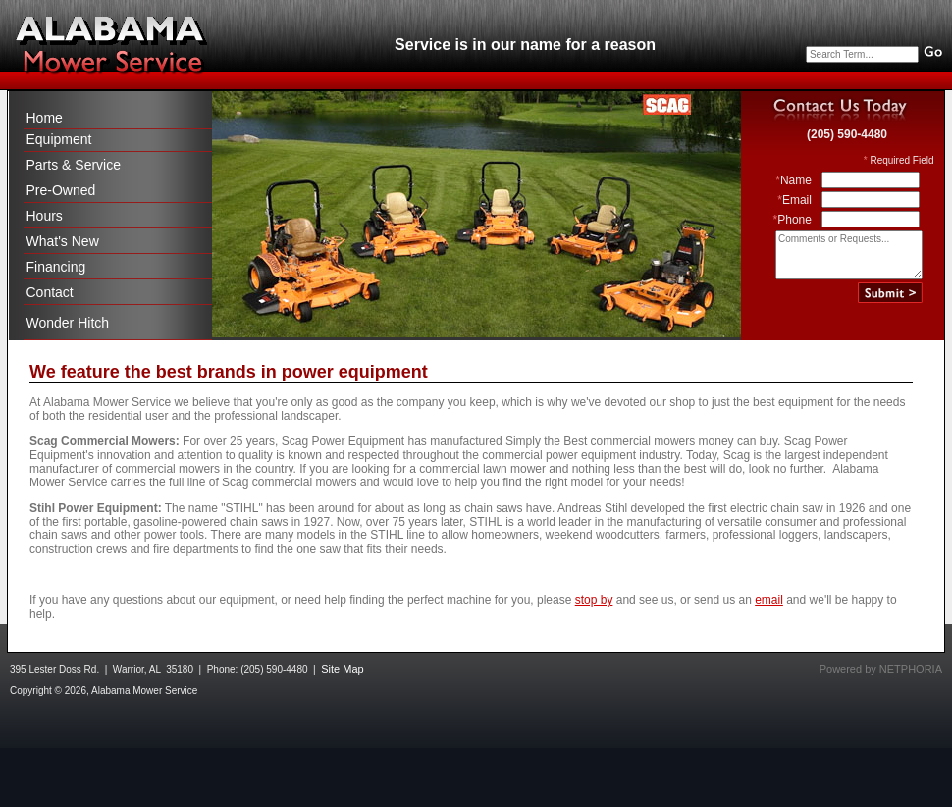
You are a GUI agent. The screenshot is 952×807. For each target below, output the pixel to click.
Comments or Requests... (849, 254)
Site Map (342, 669)
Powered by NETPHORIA (881, 669)
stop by (594, 600)
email (769, 600)
